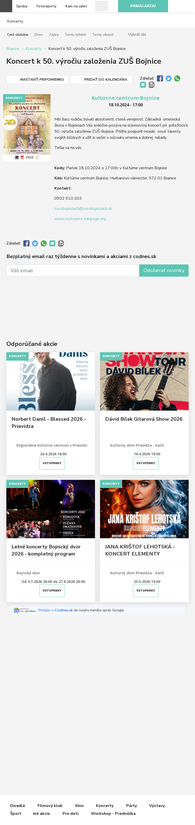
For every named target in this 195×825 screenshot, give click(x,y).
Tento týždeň (75, 34)
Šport (15, 813)
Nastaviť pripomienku (42, 79)
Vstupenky (52, 463)
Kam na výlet (76, 6)
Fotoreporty (46, 6)
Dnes (39, 34)
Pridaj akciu (143, 6)
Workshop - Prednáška (113, 813)
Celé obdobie (17, 34)
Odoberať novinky (163, 270)
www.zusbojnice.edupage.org (80, 219)
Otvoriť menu (6, 6)
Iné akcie (41, 813)
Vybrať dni (137, 34)
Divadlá (17, 806)
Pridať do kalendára (105, 79)
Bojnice (12, 49)
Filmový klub (50, 806)
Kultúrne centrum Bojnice (125, 97)
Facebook (188, 6)
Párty (131, 806)
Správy (21, 6)
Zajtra (54, 34)
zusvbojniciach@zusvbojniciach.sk (83, 208)
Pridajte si (56, 610)
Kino (79, 806)
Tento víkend (102, 34)
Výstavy (157, 806)
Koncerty (34, 49)
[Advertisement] (97, 302)
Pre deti (70, 813)
